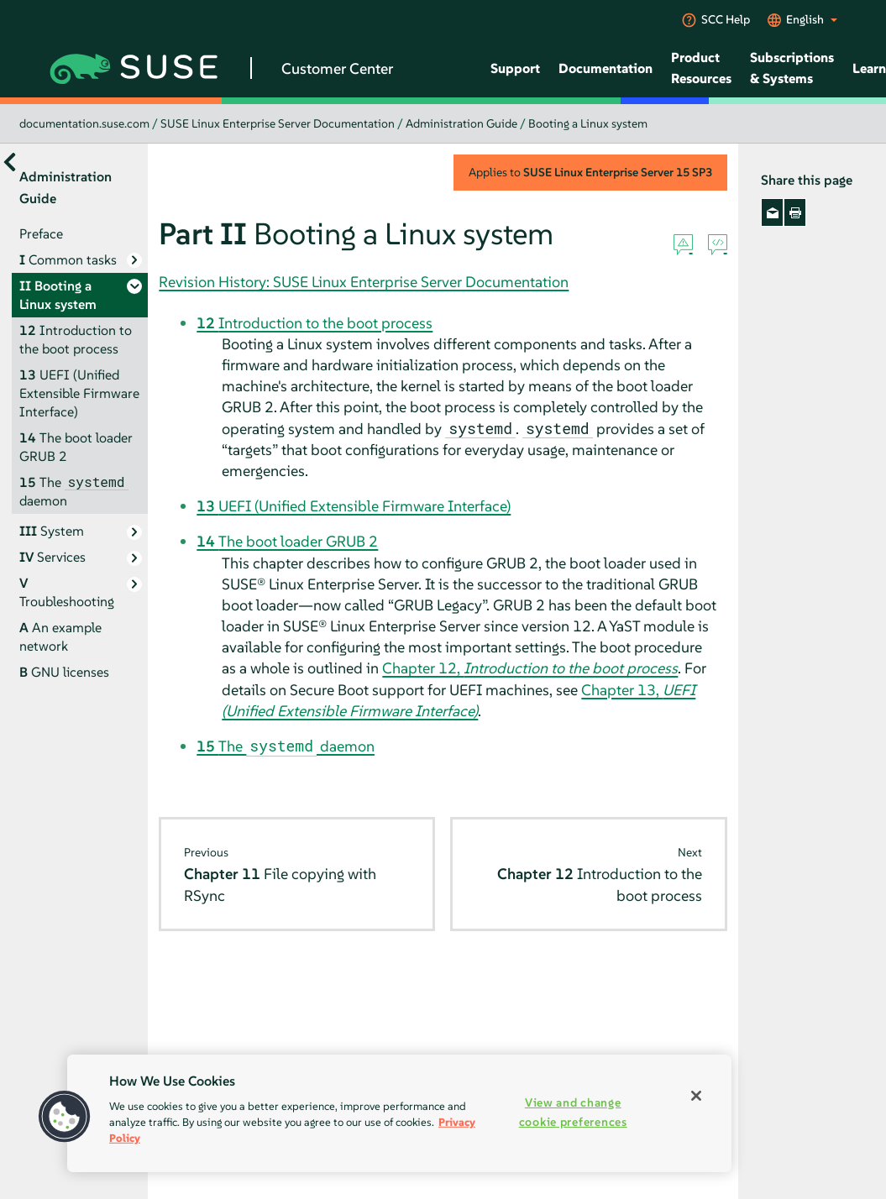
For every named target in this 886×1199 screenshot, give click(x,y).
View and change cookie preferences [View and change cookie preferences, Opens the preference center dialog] (573, 1112)
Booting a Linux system (587, 123)
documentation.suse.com (84, 123)
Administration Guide (461, 123)
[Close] (696, 1095)
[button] (65, 1117)
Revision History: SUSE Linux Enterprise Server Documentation (364, 281)
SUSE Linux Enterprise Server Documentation (277, 123)
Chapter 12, (530, 668)
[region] (399, 1113)
